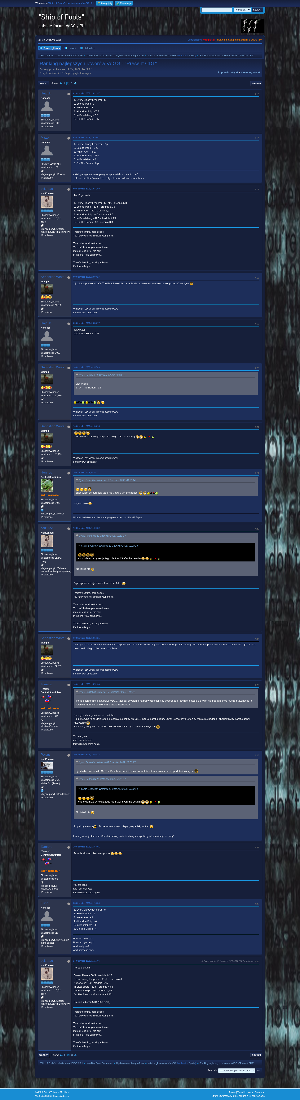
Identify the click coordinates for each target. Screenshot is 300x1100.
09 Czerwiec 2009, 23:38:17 (86, 323)
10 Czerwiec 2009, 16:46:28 (86, 754)
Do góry (44, 1055)
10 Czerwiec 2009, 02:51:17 (86, 472)
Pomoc (232, 1092)
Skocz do (212, 1070)
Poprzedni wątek (228, 72)
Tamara (46, 684)
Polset (45, 754)
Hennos (46, 472)
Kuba (44, 903)
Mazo (45, 137)
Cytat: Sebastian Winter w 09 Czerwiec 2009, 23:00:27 (107, 762)
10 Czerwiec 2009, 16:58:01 (86, 847)
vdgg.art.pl (209, 39)
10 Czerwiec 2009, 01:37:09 (86, 367)
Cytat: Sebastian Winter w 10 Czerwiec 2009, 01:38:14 (107, 480)
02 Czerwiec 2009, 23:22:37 (86, 93)
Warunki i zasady (245, 1092)
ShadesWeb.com (61, 1096)
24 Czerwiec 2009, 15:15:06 (86, 961)
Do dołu (43, 83)
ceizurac (47, 189)
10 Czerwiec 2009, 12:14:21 (86, 638)
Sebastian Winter (53, 277)
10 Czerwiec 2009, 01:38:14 (86, 426)
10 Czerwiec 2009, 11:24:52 (86, 528)
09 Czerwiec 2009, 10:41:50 (86, 189)
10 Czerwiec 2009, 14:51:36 (86, 684)
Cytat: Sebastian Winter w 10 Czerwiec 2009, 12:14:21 (107, 692)
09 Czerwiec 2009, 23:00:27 (86, 277)
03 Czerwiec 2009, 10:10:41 (86, 137)
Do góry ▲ (260, 1092)
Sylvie (192, 55)
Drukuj (256, 83)
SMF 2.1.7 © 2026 (43, 1092)
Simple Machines (61, 1092)
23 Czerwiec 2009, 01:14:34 (86, 903)
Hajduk (46, 93)
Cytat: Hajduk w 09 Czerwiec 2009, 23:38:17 (102, 375)
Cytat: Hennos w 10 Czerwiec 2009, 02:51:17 (102, 536)
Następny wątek (250, 72)
